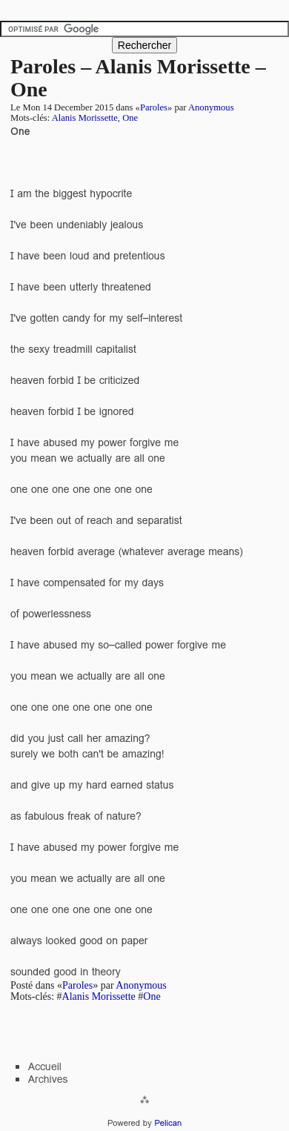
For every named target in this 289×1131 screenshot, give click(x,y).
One (130, 118)
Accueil (45, 1066)
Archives (48, 1079)
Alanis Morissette (85, 118)
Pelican (168, 1123)
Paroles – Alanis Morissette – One (138, 78)
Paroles (153, 107)
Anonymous (211, 107)
